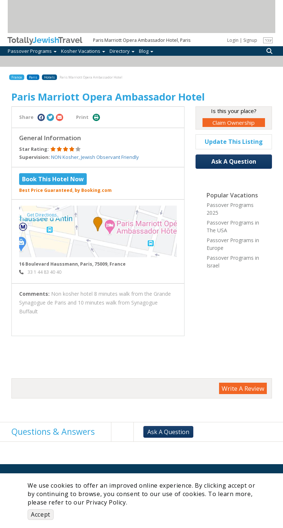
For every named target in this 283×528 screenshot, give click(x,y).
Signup (250, 40)
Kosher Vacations (83, 51)
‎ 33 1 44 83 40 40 (40, 272)
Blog (146, 51)
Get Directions (42, 215)
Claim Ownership (233, 122)
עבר (268, 40)
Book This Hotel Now (53, 179)
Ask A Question (233, 161)
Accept (40, 514)
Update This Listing (234, 142)
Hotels (49, 77)
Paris (33, 77)
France (16, 77)
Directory (122, 51)
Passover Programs (32, 51)
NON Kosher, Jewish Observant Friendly (95, 157)
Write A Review (243, 388)
